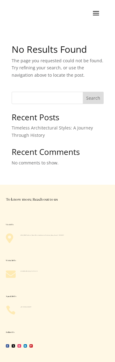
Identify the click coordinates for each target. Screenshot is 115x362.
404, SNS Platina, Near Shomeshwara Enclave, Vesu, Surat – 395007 (42, 235)
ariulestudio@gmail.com (29, 271)
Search (93, 98)
